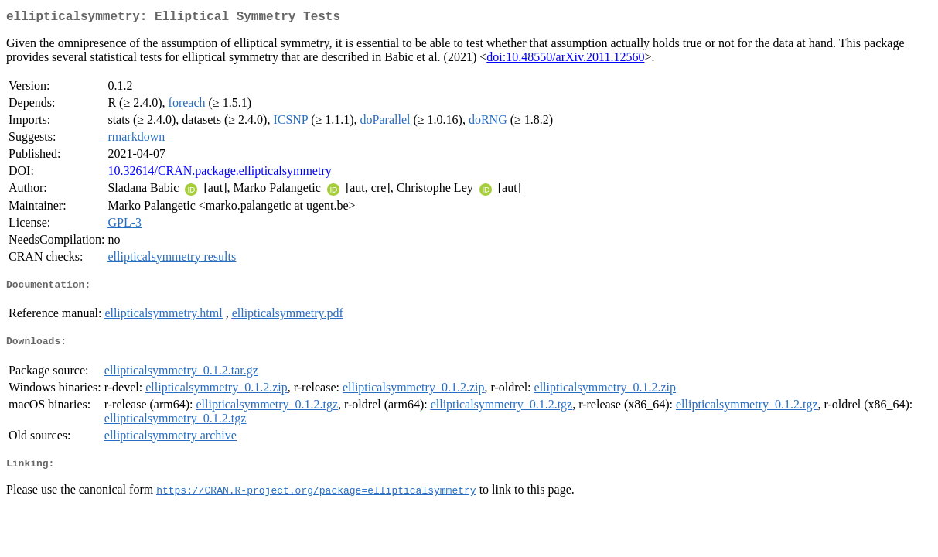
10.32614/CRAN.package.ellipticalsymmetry (219, 173)
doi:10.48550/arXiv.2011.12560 (565, 60)
